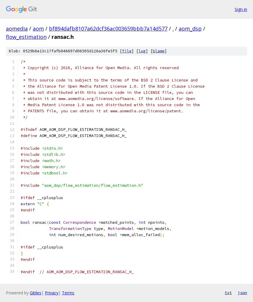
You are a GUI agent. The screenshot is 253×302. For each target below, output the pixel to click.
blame (159, 51)
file (127, 51)
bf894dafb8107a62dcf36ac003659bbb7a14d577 (108, 28)
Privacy (51, 293)
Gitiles (35, 293)
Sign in (241, 9)
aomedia (17, 28)
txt (228, 292)
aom (38, 28)
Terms (68, 293)
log (142, 51)
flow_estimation (26, 36)
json (242, 292)
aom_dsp (190, 28)
